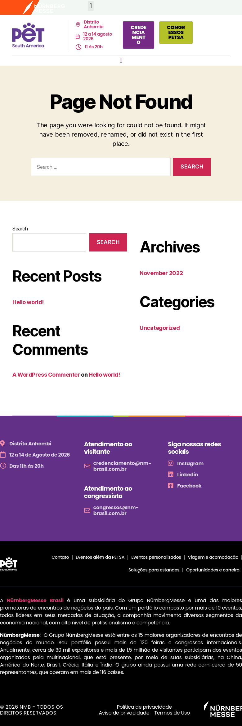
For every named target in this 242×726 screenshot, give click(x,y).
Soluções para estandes (153, 570)
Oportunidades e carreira (213, 570)
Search (20, 228)
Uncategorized (160, 328)
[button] (91, 6)
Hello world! (28, 302)
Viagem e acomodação (213, 557)
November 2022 (161, 273)
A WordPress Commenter (46, 374)
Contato (60, 557)
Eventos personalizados (156, 557)
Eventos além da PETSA (100, 557)
